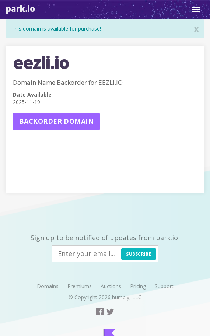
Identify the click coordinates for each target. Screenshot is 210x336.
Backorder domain (56, 121)
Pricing (138, 286)
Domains (48, 286)
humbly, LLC (126, 297)
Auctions (111, 286)
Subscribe (138, 254)
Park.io (20, 8)
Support (164, 286)
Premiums (79, 286)
